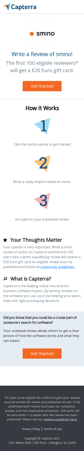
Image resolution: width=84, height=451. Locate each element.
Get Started (42, 86)
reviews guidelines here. (60, 419)
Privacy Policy (31, 429)
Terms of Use (53, 429)
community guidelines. (57, 267)
